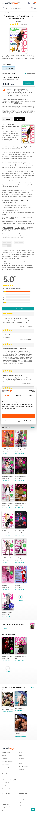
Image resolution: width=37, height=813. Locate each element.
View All (33, 427)
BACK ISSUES (6, 427)
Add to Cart (8, 453)
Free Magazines (5, 764)
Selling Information (6, 807)
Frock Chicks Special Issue (7, 656)
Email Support (21, 758)
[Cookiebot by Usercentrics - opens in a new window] (27, 391)
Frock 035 (5, 530)
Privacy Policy (5, 776)
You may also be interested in (13, 687)
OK (19, 416)
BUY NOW (28, 83)
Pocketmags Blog (6, 767)
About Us (20, 796)
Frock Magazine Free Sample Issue (20, 656)
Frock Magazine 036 (20, 503)
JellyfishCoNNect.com (23, 805)
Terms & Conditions (6, 783)
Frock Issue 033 (6, 558)
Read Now (5, 628)
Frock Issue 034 (19, 530)
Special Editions (8, 635)
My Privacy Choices (6, 789)
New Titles (4, 758)
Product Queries (6, 796)
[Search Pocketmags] (3, 9)
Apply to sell (5, 810)
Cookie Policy (5, 786)
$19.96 (16, 713)
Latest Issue (6, 12)
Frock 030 (17, 585)
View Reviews (18, 308)
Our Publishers (5, 770)
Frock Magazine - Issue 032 (20, 558)
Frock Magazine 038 (20, 476)
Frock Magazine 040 (20, 449)
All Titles (4, 755)
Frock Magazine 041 (7, 449)
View (3, 453)
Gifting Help (21, 769)
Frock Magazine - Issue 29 (7, 612)
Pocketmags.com (22, 799)
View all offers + (18, 103)
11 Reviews (24, 24)
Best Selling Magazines (7, 761)
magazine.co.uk (22, 802)
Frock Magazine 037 (7, 503)
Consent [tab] (6, 395)
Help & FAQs (21, 755)
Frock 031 (4, 585)
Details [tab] (18, 395)
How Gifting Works (23, 766)
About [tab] (30, 395)
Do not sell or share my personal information (18, 421)
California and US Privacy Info (9, 779)
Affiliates (4, 799)
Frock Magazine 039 (7, 476)
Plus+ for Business (6, 773)
